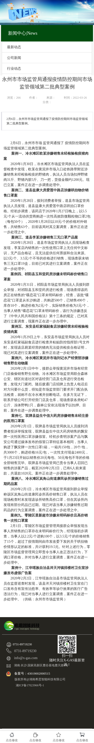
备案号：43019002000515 (32, 673)
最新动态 (14, 47)
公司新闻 (14, 58)
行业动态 (14, 68)
